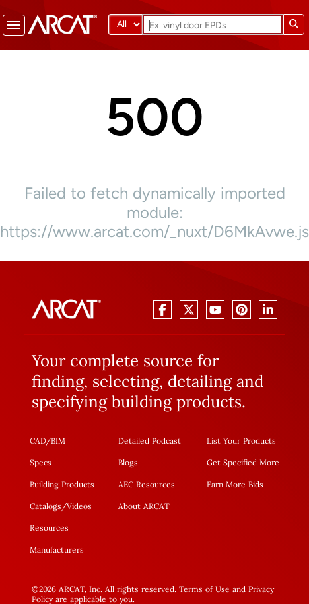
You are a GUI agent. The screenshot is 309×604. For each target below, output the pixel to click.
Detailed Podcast (149, 441)
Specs (41, 462)
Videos (79, 506)
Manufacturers (57, 549)
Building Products (62, 484)
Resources (49, 528)
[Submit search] (293, 24)
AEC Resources (146, 484)
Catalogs (45, 506)
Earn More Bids (235, 484)
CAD (38, 441)
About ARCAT (144, 506)
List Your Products (241, 441)
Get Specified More (243, 462)
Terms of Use (204, 589)
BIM (58, 441)
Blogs (128, 462)
